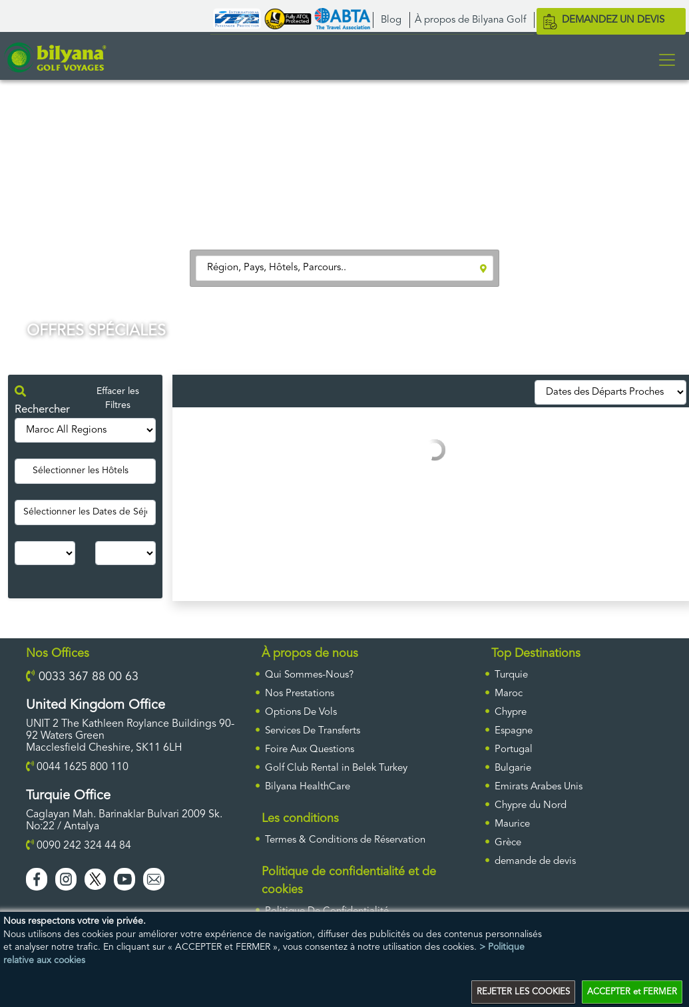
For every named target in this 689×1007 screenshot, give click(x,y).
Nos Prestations (299, 694)
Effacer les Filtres (118, 398)
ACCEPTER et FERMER (632, 992)
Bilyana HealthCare (307, 787)
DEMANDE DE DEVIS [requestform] (535, 862)
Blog (391, 20)
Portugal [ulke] (514, 750)
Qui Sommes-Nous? (309, 675)
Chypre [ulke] (511, 712)
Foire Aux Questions (309, 750)
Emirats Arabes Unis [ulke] (538, 787)
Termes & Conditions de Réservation (345, 840)
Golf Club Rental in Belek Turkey (336, 768)
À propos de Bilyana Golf (470, 20)
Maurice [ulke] (512, 824)
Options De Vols (301, 712)
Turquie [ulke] (511, 675)
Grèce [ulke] (508, 843)
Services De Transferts (312, 731)
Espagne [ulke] (514, 731)
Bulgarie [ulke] (513, 768)
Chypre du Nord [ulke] (531, 806)
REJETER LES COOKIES (523, 992)
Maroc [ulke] (509, 694)
